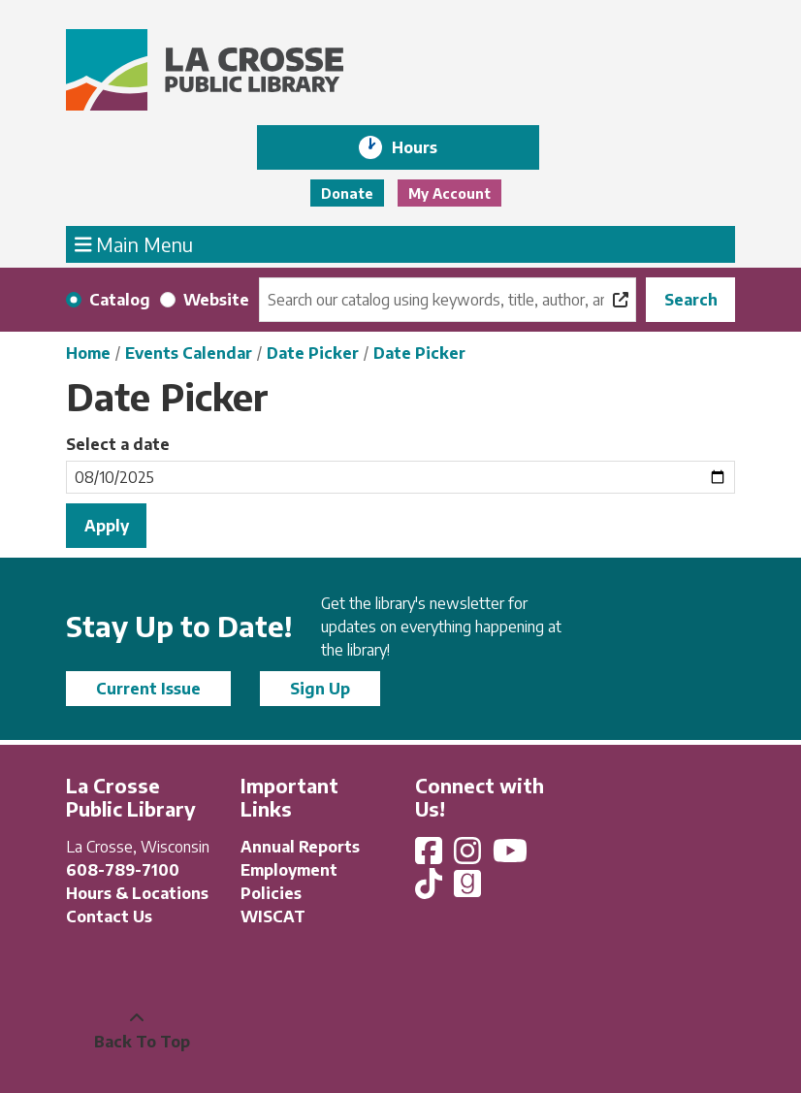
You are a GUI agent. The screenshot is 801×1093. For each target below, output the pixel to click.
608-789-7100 (122, 870)
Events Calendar (188, 353)
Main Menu (134, 243)
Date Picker (313, 353)
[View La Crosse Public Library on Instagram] (469, 856)
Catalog (119, 299)
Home (88, 353)
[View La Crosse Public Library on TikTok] (430, 889)
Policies (271, 893)
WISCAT (272, 916)
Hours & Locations (137, 893)
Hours (428, 147)
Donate (347, 193)
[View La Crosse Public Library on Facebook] (430, 856)
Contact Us (109, 916)
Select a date (118, 444)
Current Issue (148, 688)
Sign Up (320, 688)
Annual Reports (300, 846)
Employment (288, 870)
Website (216, 299)
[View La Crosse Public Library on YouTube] (512, 856)
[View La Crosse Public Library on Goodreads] (467, 889)
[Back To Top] (137, 1030)
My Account (449, 193)
